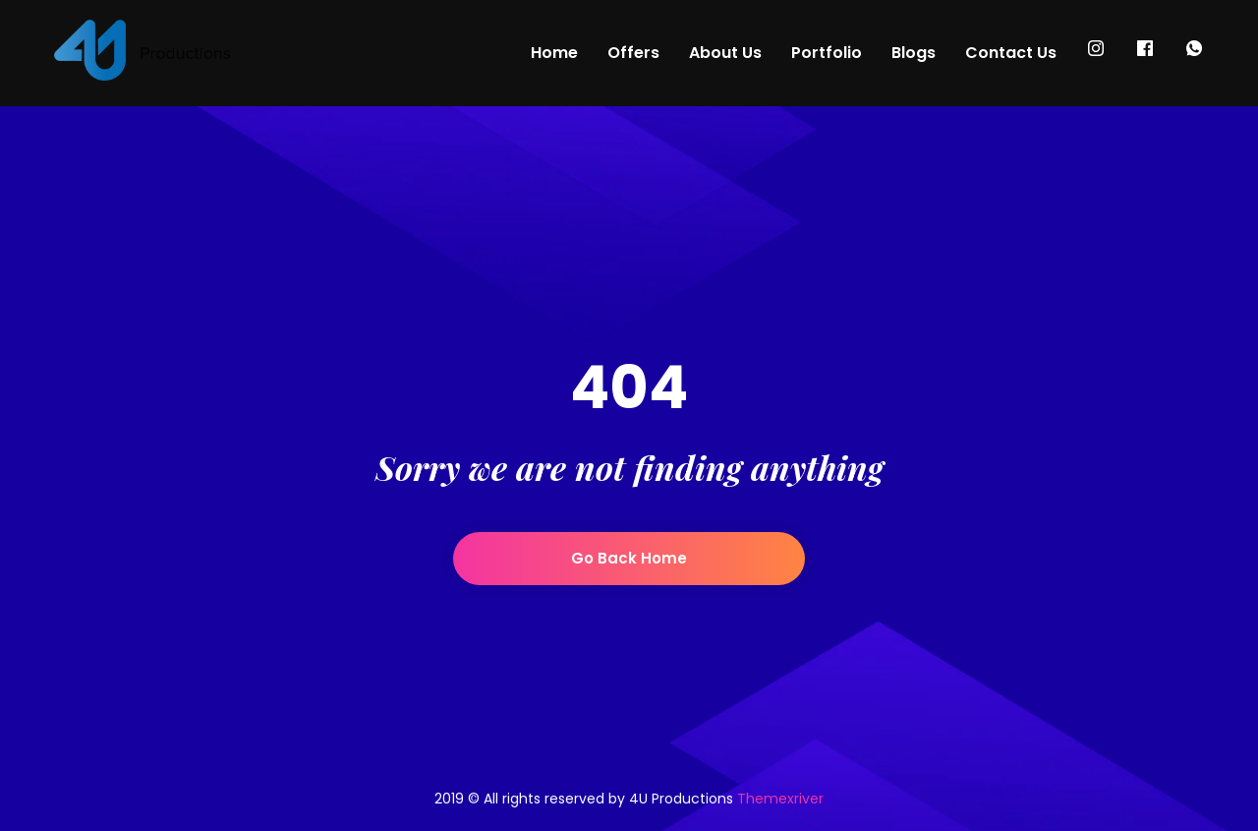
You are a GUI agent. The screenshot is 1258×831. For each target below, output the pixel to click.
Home (554, 52)
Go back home (629, 558)
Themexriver (780, 798)
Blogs (913, 52)
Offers (633, 52)
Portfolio (826, 52)
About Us (725, 52)
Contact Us (1011, 52)
